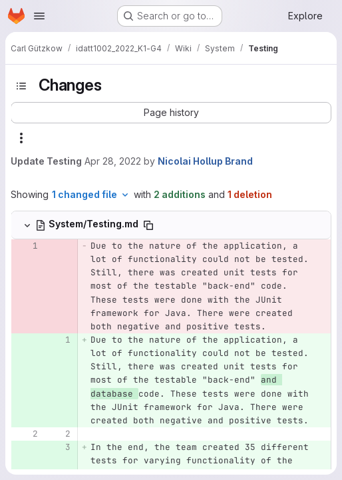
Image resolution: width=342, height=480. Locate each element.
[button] (171, 112)
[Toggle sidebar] (21, 86)
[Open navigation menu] (39, 16)
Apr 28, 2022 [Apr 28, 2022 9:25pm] (113, 161)
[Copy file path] (148, 225)
